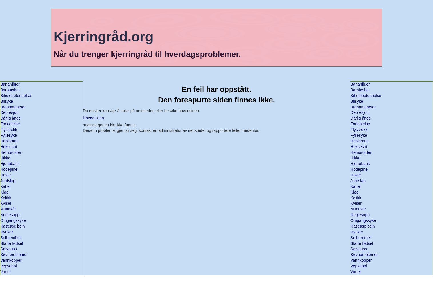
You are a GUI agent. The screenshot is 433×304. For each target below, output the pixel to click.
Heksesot (8, 146)
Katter (5, 186)
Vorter (5, 271)
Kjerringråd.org (103, 36)
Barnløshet (10, 90)
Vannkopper (10, 260)
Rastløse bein (12, 226)
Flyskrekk (8, 129)
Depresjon (9, 112)
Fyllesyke (8, 135)
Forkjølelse (10, 124)
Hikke (5, 158)
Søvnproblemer (14, 254)
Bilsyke (6, 101)
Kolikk (5, 198)
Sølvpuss (8, 249)
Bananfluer (10, 84)
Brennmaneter (13, 107)
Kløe (4, 192)
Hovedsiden (93, 118)
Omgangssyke (13, 220)
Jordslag (7, 180)
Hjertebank (10, 163)
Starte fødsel (11, 243)
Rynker (6, 232)
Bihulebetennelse (15, 95)
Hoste (5, 175)
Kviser (5, 203)
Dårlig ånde (10, 118)
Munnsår (8, 209)
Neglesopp (9, 214)
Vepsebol (8, 266)
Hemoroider (10, 152)
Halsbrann (9, 141)
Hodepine (8, 169)
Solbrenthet (10, 237)
